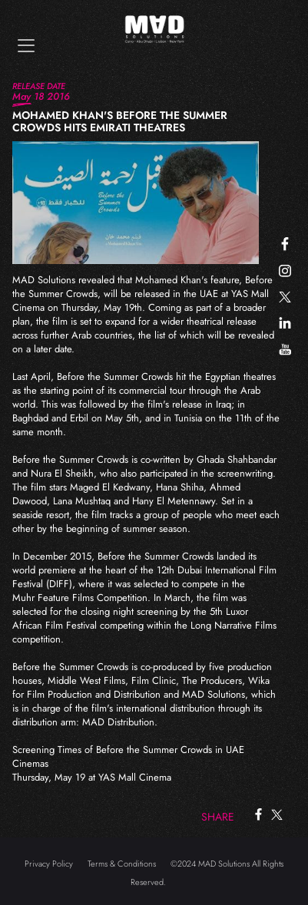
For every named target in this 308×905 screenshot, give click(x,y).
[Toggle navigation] (26, 45)
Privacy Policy (49, 863)
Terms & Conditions (122, 863)
